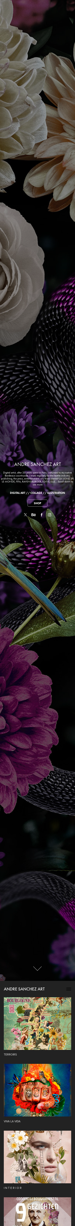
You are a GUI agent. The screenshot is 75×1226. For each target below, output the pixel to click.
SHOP (37, 503)
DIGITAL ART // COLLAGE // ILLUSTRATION (37, 493)
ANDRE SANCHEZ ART (24, 989)
